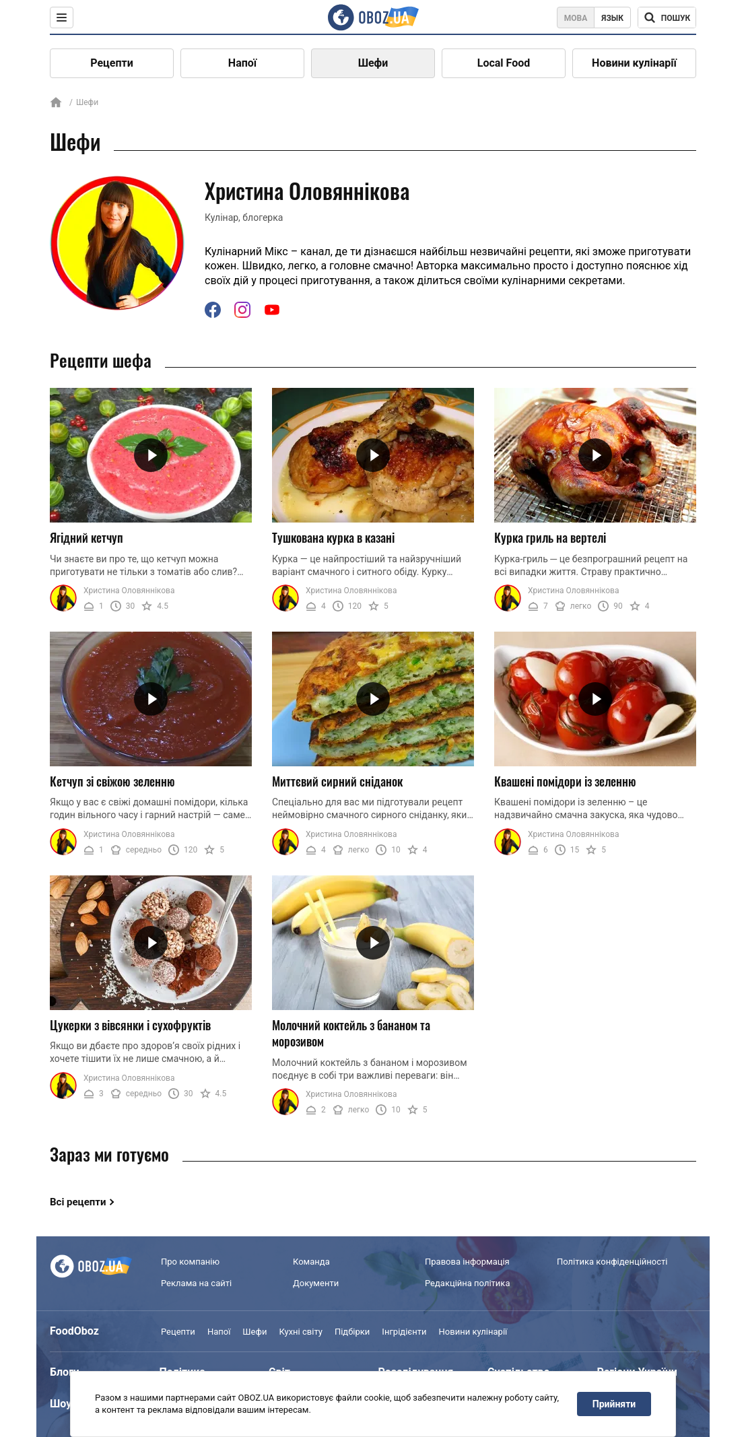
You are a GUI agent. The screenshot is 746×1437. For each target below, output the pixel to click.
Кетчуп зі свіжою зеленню (112, 781)
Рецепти (111, 63)
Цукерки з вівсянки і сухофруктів (130, 1025)
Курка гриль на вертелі (550, 537)
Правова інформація (467, 1262)
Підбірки (352, 1332)
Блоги (64, 1372)
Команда (311, 1262)
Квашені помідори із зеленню (565, 781)
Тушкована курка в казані (333, 537)
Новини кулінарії (634, 63)
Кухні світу (300, 1332)
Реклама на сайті (196, 1283)
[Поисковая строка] (667, 17)
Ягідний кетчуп (86, 537)
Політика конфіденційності (612, 1262)
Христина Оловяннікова (128, 590)
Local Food (503, 63)
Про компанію (190, 1262)
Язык (612, 18)
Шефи (373, 63)
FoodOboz (74, 1331)
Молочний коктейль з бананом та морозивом (351, 1033)
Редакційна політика (467, 1283)
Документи (316, 1283)
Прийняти (614, 1404)
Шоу (60, 1403)
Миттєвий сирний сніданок (337, 781)
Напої (242, 63)
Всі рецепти (78, 1202)
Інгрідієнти (404, 1332)
